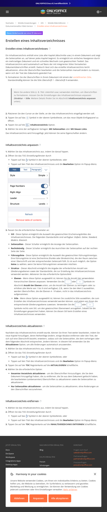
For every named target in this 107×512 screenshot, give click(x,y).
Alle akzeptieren (59, 498)
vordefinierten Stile (82, 77)
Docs (8, 450)
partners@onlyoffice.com (84, 458)
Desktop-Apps (11, 464)
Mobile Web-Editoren (57, 23)
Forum (42, 461)
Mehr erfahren (70, 489)
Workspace (10, 457)
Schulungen (44, 465)
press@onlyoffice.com (83, 465)
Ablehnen (19, 498)
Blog (41, 450)
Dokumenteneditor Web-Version (19, 26)
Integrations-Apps (13, 461)
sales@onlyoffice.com (83, 452)
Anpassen (38, 498)
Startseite (10, 23)
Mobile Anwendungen (27, 23)
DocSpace (10, 453)
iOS (42, 23)
